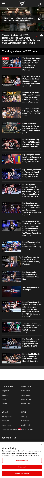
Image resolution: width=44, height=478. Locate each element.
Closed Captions (26, 429)
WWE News (25, 391)
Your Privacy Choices (6, 429)
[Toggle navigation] (3, 3)
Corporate (5, 391)
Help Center (25, 421)
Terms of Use (6, 425)
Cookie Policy (26, 425)
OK (22, 19)
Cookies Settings (22, 460)
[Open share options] (41, 35)
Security (24, 416)
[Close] (41, 444)
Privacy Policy (6, 416)
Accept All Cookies (22, 473)
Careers (5, 395)
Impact (4, 399)
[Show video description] (36, 35)
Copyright (5, 421)
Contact (4, 404)
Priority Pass (26, 404)
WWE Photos (26, 399)
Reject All (21, 467)
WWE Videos (26, 395)
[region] (22, 459)
